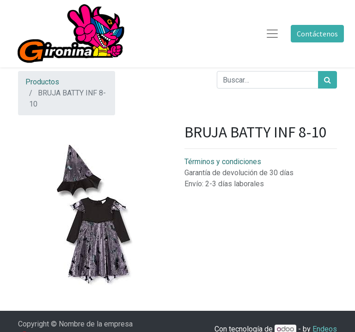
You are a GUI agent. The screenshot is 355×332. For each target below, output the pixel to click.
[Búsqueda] (327, 80)
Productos (42, 81)
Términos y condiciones (222, 161)
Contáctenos (317, 33)
